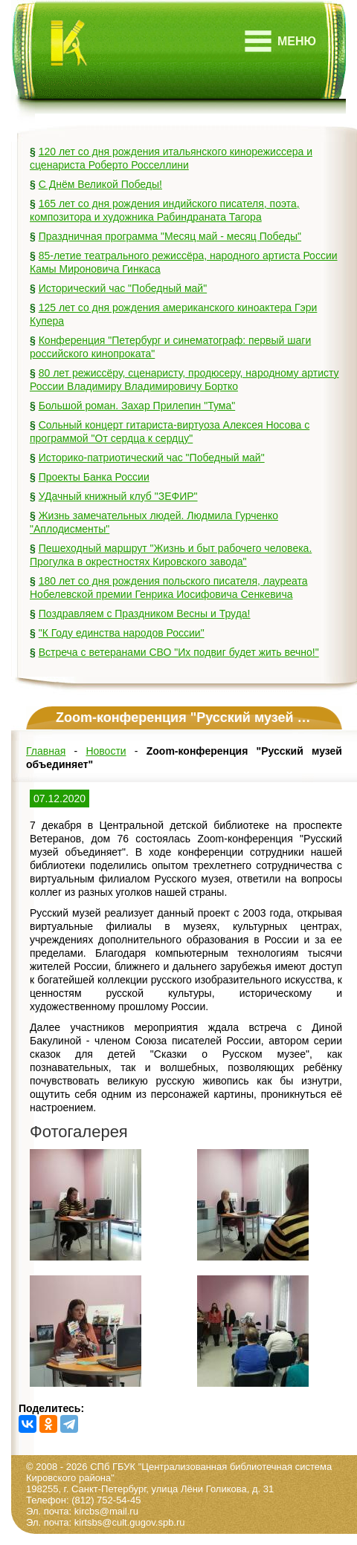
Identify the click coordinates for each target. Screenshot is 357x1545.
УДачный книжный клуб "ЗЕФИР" (118, 496)
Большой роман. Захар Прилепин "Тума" (137, 406)
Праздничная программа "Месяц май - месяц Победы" (170, 236)
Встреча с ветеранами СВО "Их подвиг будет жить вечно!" (179, 652)
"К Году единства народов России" (122, 633)
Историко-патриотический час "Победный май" (152, 458)
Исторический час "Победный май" (123, 288)
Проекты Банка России (94, 477)
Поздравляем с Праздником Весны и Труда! (145, 613)
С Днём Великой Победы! (100, 184)
